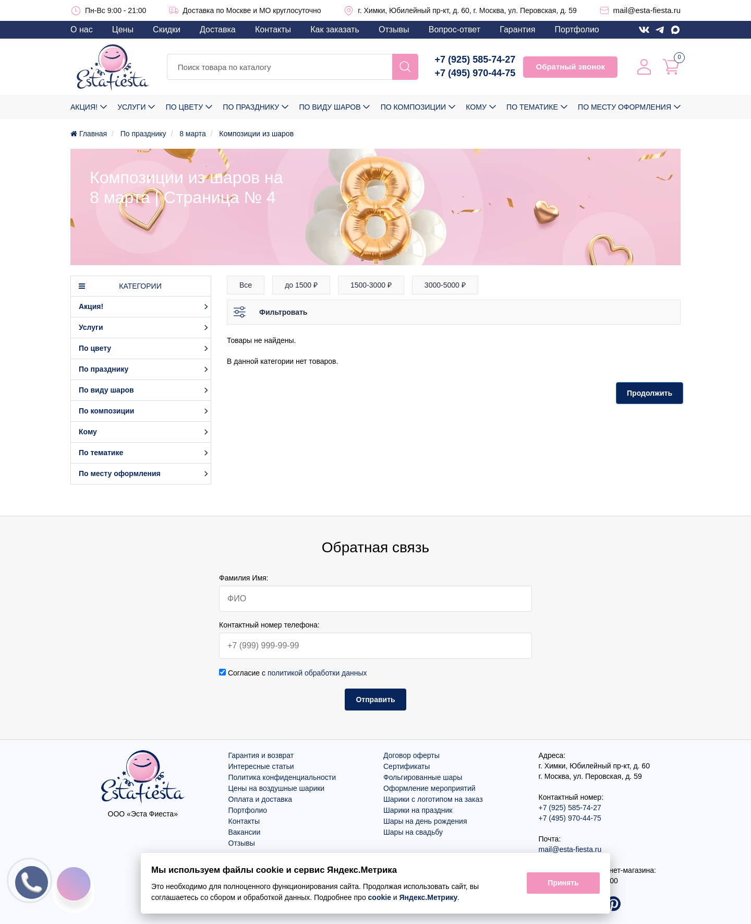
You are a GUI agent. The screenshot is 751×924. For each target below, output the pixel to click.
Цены (123, 29)
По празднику (251, 107)
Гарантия (517, 29)
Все (245, 285)
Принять (563, 883)
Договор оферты (411, 755)
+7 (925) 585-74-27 (475, 59)
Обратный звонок (570, 66)
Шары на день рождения (425, 821)
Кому (476, 107)
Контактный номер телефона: (269, 625)
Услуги (131, 107)
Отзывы (394, 29)
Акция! (84, 107)
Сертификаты (406, 766)
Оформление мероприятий (429, 788)
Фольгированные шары (422, 777)
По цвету (184, 107)
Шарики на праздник (417, 810)
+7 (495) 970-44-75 (475, 73)
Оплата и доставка (260, 799)
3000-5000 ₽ (445, 285)
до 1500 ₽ (301, 285)
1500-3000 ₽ (371, 285)
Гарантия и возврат (261, 755)
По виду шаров (329, 107)
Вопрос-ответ (454, 29)
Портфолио (577, 29)
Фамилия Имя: (244, 578)
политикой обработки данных (317, 673)
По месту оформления (624, 107)
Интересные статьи (261, 766)
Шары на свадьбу (413, 832)
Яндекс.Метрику (428, 897)
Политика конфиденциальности (282, 777)
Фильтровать (283, 312)
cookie (379, 897)
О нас (81, 29)
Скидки (166, 29)
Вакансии (244, 832)
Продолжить (649, 393)
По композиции (413, 107)
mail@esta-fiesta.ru (647, 10)
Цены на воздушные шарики (276, 788)
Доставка (218, 29)
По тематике (532, 107)
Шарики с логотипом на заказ (433, 799)
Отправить (375, 699)
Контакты (273, 29)
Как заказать (334, 29)
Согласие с (293, 673)
